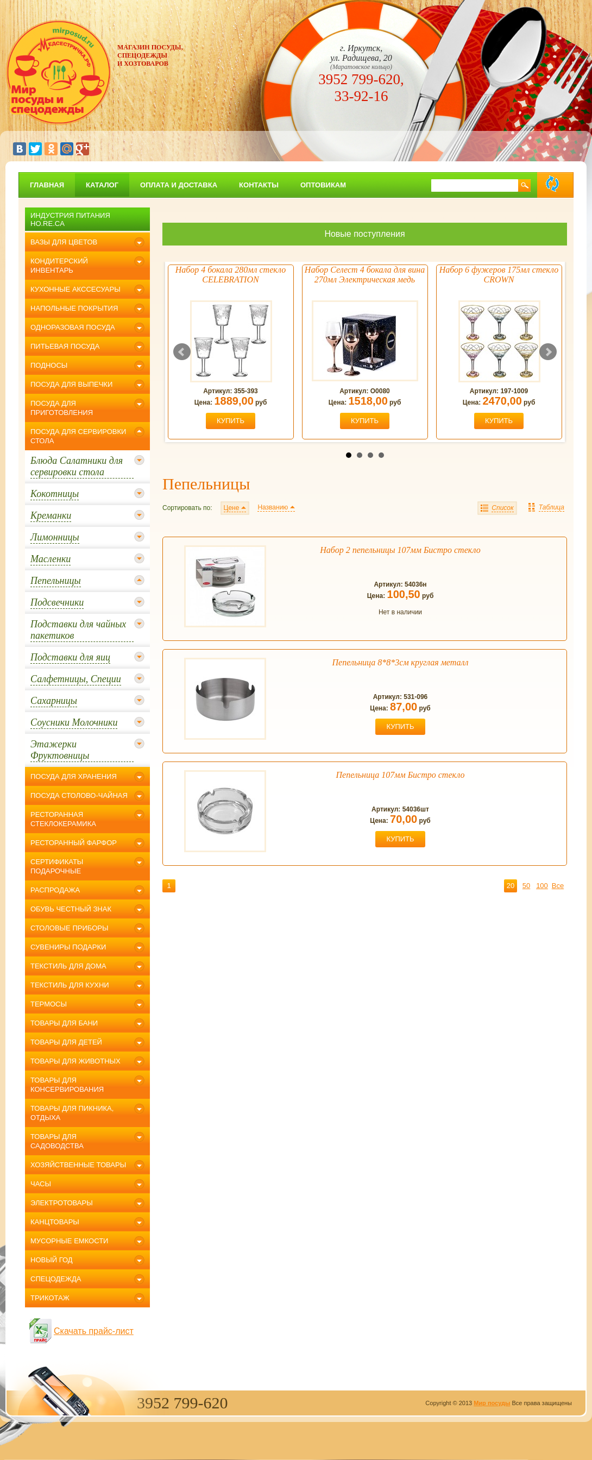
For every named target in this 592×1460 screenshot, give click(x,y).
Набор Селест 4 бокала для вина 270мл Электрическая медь (365, 274)
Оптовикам (323, 185)
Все (558, 886)
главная (47, 185)
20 (510, 886)
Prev (182, 352)
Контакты (259, 185)
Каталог (102, 185)
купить (230, 421)
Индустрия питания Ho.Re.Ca (70, 219)
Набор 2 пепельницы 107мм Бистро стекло (400, 550)
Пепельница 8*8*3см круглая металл (400, 662)
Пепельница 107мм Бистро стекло (400, 774)
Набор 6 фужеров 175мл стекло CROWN (499, 274)
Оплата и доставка (178, 185)
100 (542, 886)
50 (526, 886)
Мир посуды (492, 1403)
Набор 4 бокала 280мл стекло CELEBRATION (230, 274)
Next (548, 352)
